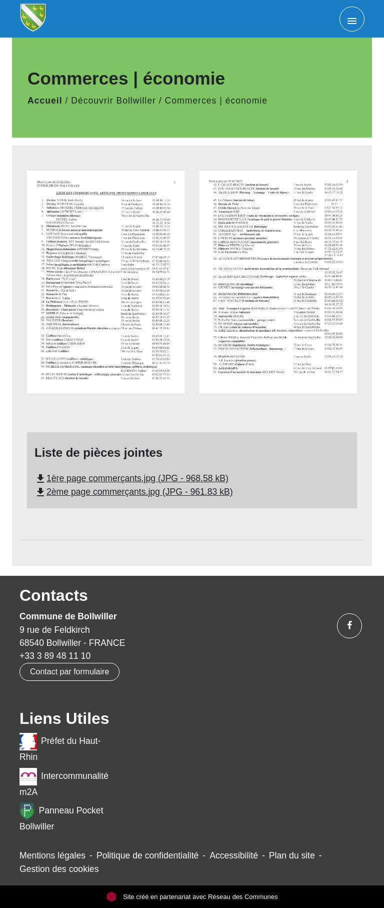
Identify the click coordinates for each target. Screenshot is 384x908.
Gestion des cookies (59, 869)
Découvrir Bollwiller (113, 101)
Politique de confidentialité (147, 855)
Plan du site (292, 855)
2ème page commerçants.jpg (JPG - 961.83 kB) (133, 492)
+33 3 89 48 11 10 (55, 656)
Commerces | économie (216, 101)
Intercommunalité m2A (64, 782)
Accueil (45, 101)
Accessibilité (234, 855)
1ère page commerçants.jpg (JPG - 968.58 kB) (131, 478)
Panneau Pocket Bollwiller (62, 816)
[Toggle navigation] (352, 19)
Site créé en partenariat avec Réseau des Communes (192, 896)
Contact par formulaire (69, 671)
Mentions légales (53, 855)
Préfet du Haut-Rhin (60, 747)
